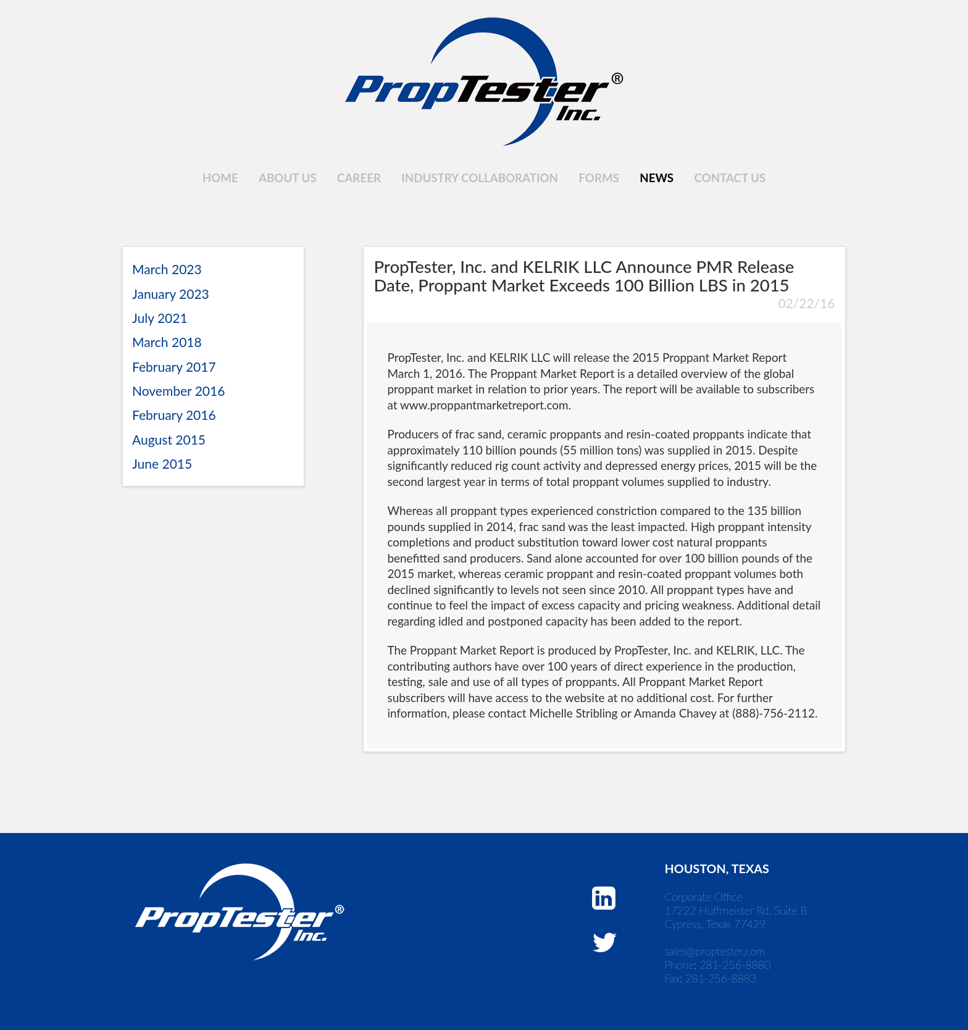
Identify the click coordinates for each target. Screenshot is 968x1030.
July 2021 (160, 317)
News (657, 178)
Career (359, 178)
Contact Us (730, 178)
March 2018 (167, 342)
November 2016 (178, 390)
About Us (288, 178)
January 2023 (170, 293)
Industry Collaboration (479, 178)
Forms (598, 178)
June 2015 (162, 463)
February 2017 (174, 366)
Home (220, 178)
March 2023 (167, 269)
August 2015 (169, 439)
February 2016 (174, 414)
